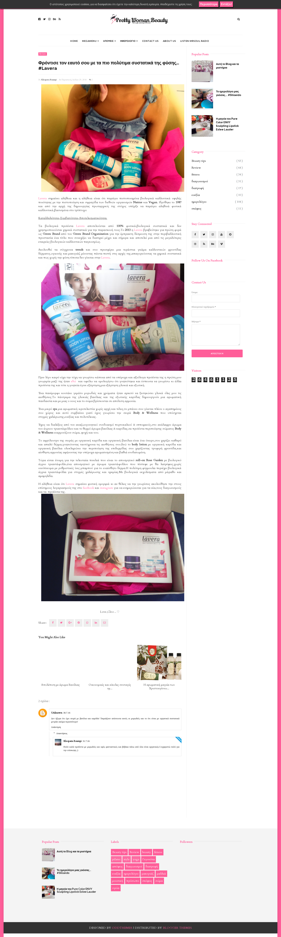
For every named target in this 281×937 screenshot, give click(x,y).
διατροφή (198, 188)
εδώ (74, 381)
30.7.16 (66, 712)
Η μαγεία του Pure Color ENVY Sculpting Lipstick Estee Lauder (227, 124)
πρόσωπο (132, 881)
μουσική (117, 881)
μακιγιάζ (148, 874)
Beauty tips (199, 161)
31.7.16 (86, 741)
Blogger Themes (177, 928)
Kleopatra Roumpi (49, 79)
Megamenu (90, 41)
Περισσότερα (208, 4)
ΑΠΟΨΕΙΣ (109, 41)
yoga (136, 859)
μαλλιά (161, 874)
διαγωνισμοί (200, 181)
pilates (116, 859)
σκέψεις (196, 209)
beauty (146, 852)
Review (42, 54)
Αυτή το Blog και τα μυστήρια (227, 66)
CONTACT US (150, 41)
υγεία (115, 888)
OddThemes (122, 928)
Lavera (42, 198)
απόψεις (117, 866)
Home (74, 41)
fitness (196, 174)
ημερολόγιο (199, 202)
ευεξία (196, 195)
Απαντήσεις (61, 733)
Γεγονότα (148, 859)
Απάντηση (56, 727)
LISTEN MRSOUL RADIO (194, 41)
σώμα (159, 881)
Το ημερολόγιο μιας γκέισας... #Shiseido (228, 93)
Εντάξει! (226, 4)
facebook (88, 488)
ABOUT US (169, 41)
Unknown (56, 712)
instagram (106, 488)
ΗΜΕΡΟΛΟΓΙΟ (129, 41)
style (127, 859)
